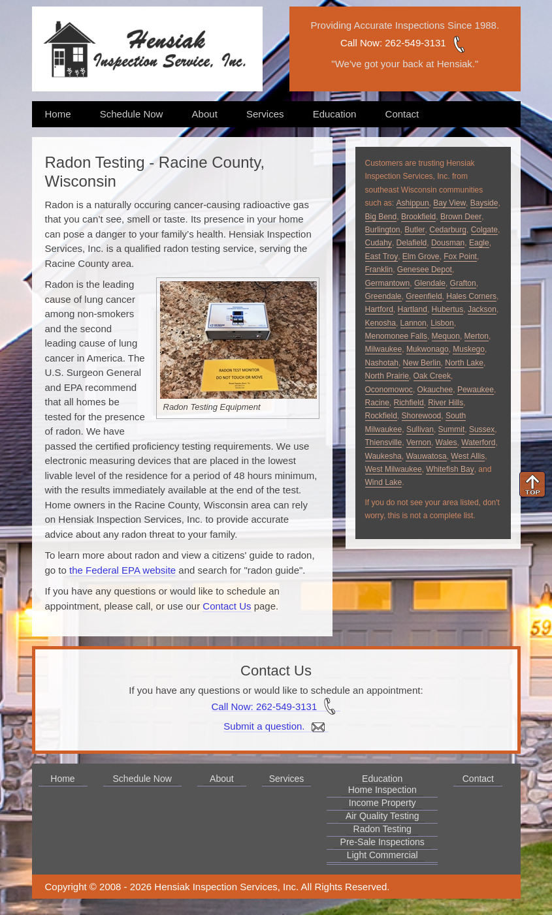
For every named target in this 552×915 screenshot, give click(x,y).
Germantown (387, 283)
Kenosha (380, 323)
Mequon (446, 336)
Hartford (379, 309)
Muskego (469, 349)
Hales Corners (471, 296)
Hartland (412, 309)
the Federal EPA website (122, 570)
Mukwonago (427, 349)
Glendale (430, 283)
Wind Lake (383, 482)
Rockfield (381, 415)
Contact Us (227, 606)
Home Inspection (382, 789)
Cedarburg (447, 229)
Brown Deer (460, 216)
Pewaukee (475, 389)
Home (58, 113)
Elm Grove (421, 256)
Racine (377, 402)
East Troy (381, 256)
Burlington (382, 229)
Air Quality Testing (382, 816)
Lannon (413, 323)
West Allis (468, 456)
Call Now (360, 42)
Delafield (412, 242)
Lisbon (441, 323)
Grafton (463, 283)
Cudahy (378, 242)
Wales (446, 442)
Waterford (478, 442)
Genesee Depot (424, 269)
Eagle (479, 242)
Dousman (447, 242)
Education (335, 113)
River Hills (445, 402)
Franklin (379, 269)
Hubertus (448, 309)
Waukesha (383, 456)
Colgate (484, 229)
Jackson (482, 309)
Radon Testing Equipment (212, 407)
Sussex (482, 429)
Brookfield (418, 216)
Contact (402, 113)
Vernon (418, 442)
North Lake (464, 362)
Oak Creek (432, 375)
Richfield (409, 402)
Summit (451, 429)
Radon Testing (382, 829)
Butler (414, 229)
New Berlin (422, 362)
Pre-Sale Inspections (382, 842)
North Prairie (387, 375)
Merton (476, 336)
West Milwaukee (393, 469)
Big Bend (381, 216)
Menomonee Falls (396, 336)
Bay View (449, 203)
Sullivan (420, 429)
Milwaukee (383, 349)
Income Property (382, 803)
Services (265, 113)
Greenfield (424, 296)
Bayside (484, 203)
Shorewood (422, 415)
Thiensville (383, 442)
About (205, 113)
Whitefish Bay (450, 469)
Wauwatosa (426, 456)
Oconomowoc (389, 389)
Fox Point (460, 256)
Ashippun (413, 203)
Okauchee (435, 389)
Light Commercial (382, 855)
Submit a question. (275, 726)
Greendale (383, 296)
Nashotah (381, 362)
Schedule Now (131, 113)
